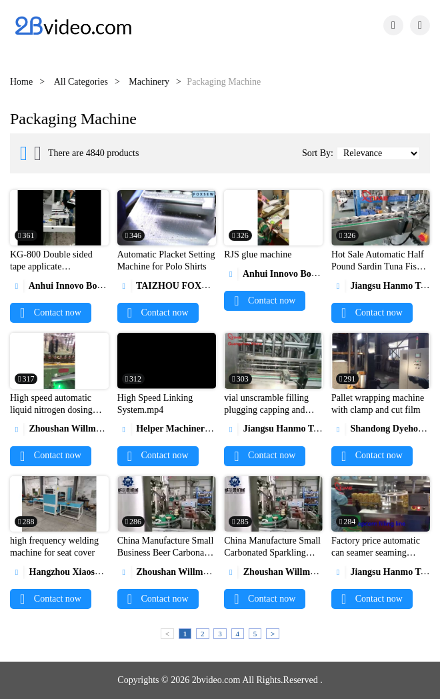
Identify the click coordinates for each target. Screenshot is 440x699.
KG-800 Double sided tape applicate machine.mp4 (51, 266)
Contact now (50, 312)
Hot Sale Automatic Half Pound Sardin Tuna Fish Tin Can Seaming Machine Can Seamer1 (377, 272)
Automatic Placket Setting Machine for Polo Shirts (166, 260)
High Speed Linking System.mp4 (155, 404)
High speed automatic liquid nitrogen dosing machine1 (51, 410)
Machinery (149, 82)
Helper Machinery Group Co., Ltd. (196, 429)
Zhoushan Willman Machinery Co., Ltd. (99, 429)
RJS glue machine (257, 254)
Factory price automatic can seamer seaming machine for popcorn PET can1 (379, 559)
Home (21, 82)
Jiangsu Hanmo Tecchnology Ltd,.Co (307, 429)
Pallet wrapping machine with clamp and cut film (377, 404)
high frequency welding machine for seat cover (54, 547)
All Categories (81, 82)
